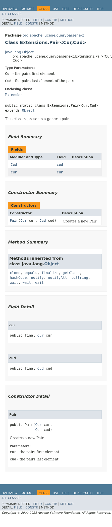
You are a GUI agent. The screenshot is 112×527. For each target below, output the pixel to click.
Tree (66, 9)
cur (60, 172)
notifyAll (57, 278)
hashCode (18, 278)
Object (28, 110)
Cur (14, 172)
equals (31, 273)
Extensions (14, 95)
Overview (10, 9)
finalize (49, 273)
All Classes (11, 14)
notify (37, 278)
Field (37, 20)
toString (79, 278)
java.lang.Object (19, 52)
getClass (71, 273)
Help (99, 9)
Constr (51, 20)
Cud (14, 164)
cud (60, 164)
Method (67, 20)
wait (14, 283)
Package (27, 9)
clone (15, 273)
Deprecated (83, 9)
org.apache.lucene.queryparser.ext (53, 35)
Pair (14, 220)
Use (56, 9)
